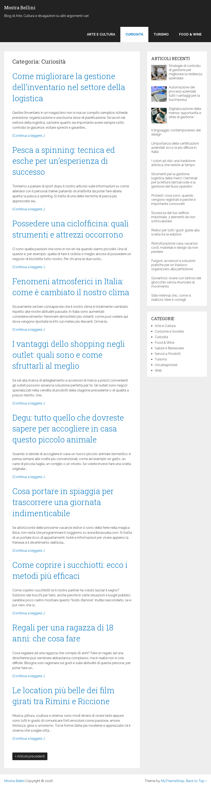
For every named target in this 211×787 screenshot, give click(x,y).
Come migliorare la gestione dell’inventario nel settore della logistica (68, 87)
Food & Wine (190, 34)
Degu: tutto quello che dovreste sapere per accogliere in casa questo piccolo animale (68, 428)
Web (158, 370)
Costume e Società (169, 331)
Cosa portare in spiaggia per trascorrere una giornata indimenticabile (63, 502)
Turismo (161, 34)
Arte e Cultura (101, 34)
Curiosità (134, 34)
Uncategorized (166, 365)
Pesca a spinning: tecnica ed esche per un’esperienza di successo (63, 161)
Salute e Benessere (169, 348)
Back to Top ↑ (196, 781)
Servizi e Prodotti (168, 354)
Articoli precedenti (30, 756)
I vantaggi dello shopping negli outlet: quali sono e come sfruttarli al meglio (68, 355)
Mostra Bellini (19, 8)
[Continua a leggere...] (28, 136)
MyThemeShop (172, 781)
